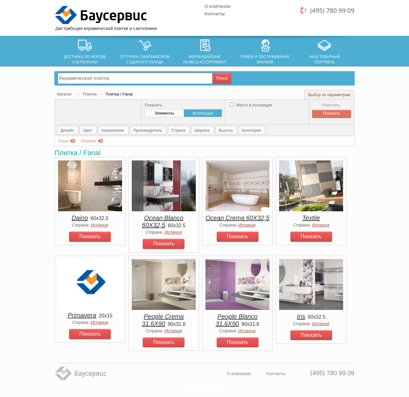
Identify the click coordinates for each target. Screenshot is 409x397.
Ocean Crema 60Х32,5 (237, 217)
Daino (80, 217)
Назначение (113, 130)
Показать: (154, 105)
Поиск (222, 78)
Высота (226, 130)
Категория (252, 130)
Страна (178, 130)
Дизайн (67, 130)
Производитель (148, 130)
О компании (217, 6)
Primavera (82, 315)
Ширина (203, 130)
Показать (90, 236)
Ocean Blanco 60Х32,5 (163, 221)
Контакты (214, 14)
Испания (99, 225)
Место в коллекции (250, 105)
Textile (311, 217)
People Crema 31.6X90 (163, 320)
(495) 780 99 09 (332, 10)
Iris (301, 316)
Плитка (89, 94)
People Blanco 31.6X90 (237, 320)
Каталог (65, 94)
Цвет (88, 130)
